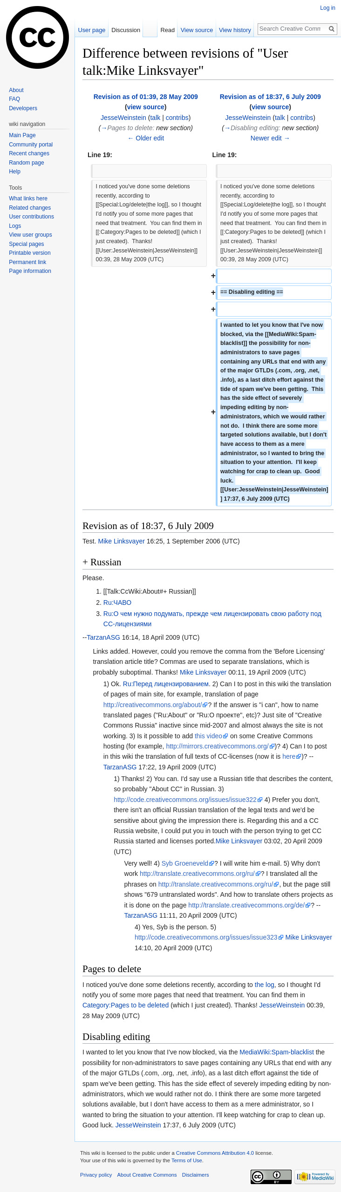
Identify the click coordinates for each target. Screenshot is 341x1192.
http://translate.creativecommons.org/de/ (246, 905)
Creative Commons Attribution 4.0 (215, 1153)
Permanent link (27, 262)
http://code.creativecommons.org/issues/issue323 (206, 937)
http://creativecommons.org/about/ (152, 705)
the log (264, 984)
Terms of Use (186, 1160)
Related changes (30, 208)
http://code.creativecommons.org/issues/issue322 (185, 799)
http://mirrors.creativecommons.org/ (217, 746)
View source (197, 29)
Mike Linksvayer (121, 541)
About (16, 90)
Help (14, 171)
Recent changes (29, 153)
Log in (327, 8)
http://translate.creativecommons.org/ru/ (197, 873)
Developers (23, 108)
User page (91, 29)
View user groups (30, 235)
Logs (15, 226)
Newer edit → (270, 138)
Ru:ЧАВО (117, 602)
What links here (28, 198)
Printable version (29, 253)
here (288, 756)
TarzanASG (103, 637)
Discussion (125, 29)
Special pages (26, 244)
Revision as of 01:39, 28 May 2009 (146, 96)
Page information (30, 271)
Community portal (31, 144)
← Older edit (145, 138)
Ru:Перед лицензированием (166, 684)
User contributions (31, 216)
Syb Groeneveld (185, 863)
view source (145, 107)
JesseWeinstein (282, 1005)
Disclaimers (195, 1175)
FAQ (14, 99)
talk (155, 117)
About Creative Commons (147, 1175)
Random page (26, 162)
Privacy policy (96, 1175)
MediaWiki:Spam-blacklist (276, 1052)
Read (167, 29)
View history (235, 29)
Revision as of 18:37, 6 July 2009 (270, 96)
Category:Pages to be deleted (125, 1005)
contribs (177, 117)
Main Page (22, 135)
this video (208, 736)
